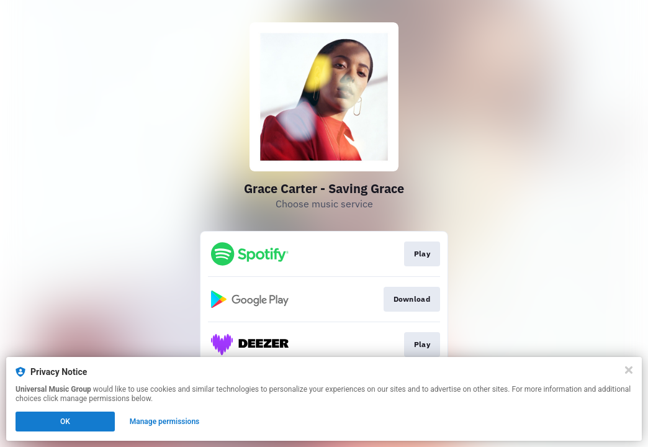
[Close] (629, 370)
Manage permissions (165, 421)
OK (65, 421)
